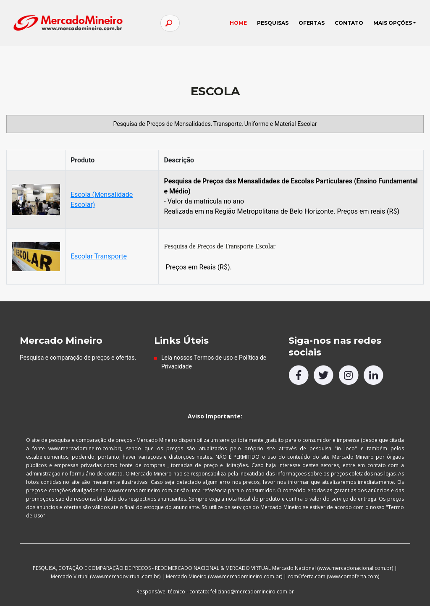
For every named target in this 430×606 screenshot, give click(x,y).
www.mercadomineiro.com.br (245, 576)
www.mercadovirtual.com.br (125, 576)
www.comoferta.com (353, 576)
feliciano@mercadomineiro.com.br (252, 591)
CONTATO (348, 26)
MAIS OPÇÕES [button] (391, 26)
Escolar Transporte (99, 256)
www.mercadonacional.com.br (355, 568)
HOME (240, 24)
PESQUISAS (272, 26)
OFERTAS (311, 26)
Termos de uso (213, 357)
